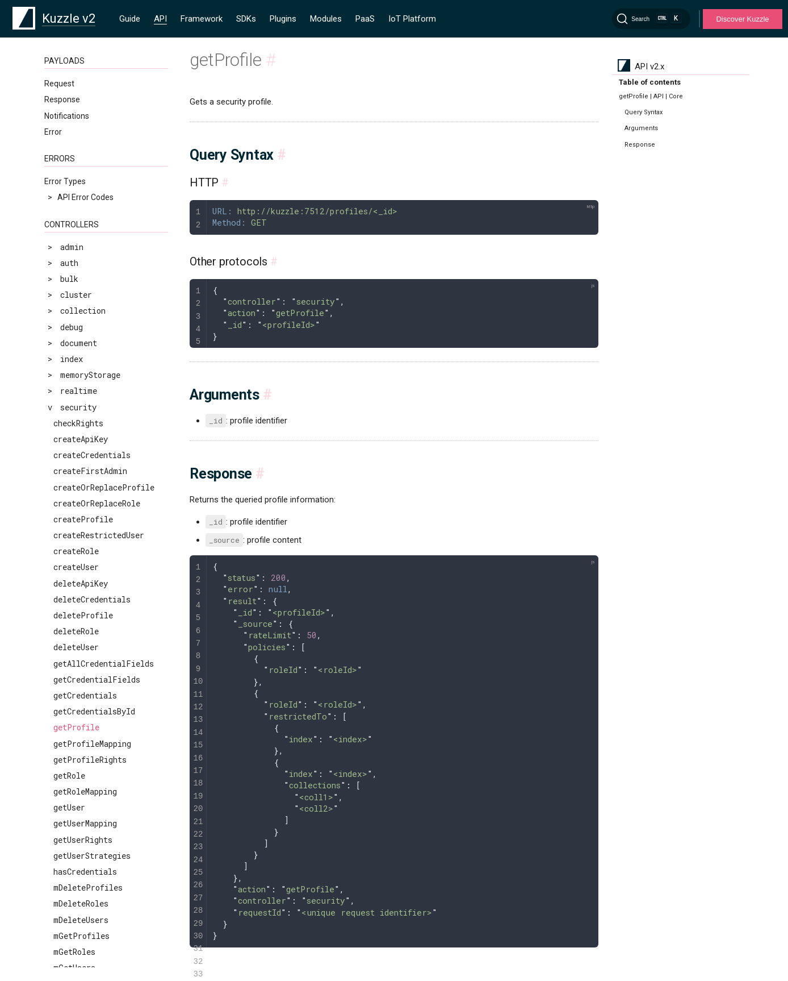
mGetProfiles (81, 409)
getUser (69, 281)
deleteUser (76, 120)
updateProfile (83, 650)
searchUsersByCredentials (107, 617)
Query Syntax (643, 112)
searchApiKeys (82, 553)
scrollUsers (78, 537)
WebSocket (64, 848)
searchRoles (78, 585)
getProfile (76, 201)
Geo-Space (64, 945)
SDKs (246, 19)
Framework (202, 19)
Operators (62, 929)
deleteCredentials (92, 73)
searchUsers (78, 601)
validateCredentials (96, 761)
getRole (69, 249)
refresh (69, 457)
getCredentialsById (94, 185)
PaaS (365, 19)
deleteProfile (83, 89)
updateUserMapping (92, 730)
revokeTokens (80, 505)
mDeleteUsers (80, 393)
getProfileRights (90, 233)
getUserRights (82, 313)
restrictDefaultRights (101, 489)
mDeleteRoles (80, 377)
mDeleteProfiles (88, 361)
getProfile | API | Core (651, 96)
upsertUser (76, 746)
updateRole (76, 681)
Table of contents (650, 82)
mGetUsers (74, 441)
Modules (326, 19)
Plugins (283, 19)
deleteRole (76, 104)
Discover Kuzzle (742, 19)
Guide (129, 19)
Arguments (641, 128)
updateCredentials (92, 633)
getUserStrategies (92, 329)
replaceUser (78, 473)
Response (639, 144)
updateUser (76, 713)
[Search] (651, 19)
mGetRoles (74, 425)
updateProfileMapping (99, 665)
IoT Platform (412, 19)
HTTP (54, 831)
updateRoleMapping (92, 697)
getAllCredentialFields (103, 137)
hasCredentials (85, 345)
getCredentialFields (96, 153)
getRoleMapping (85, 265)
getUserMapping (85, 297)
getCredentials (85, 169)
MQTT (55, 863)
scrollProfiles (85, 521)
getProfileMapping (92, 217)
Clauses (58, 913)
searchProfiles (85, 569)
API (160, 19)
